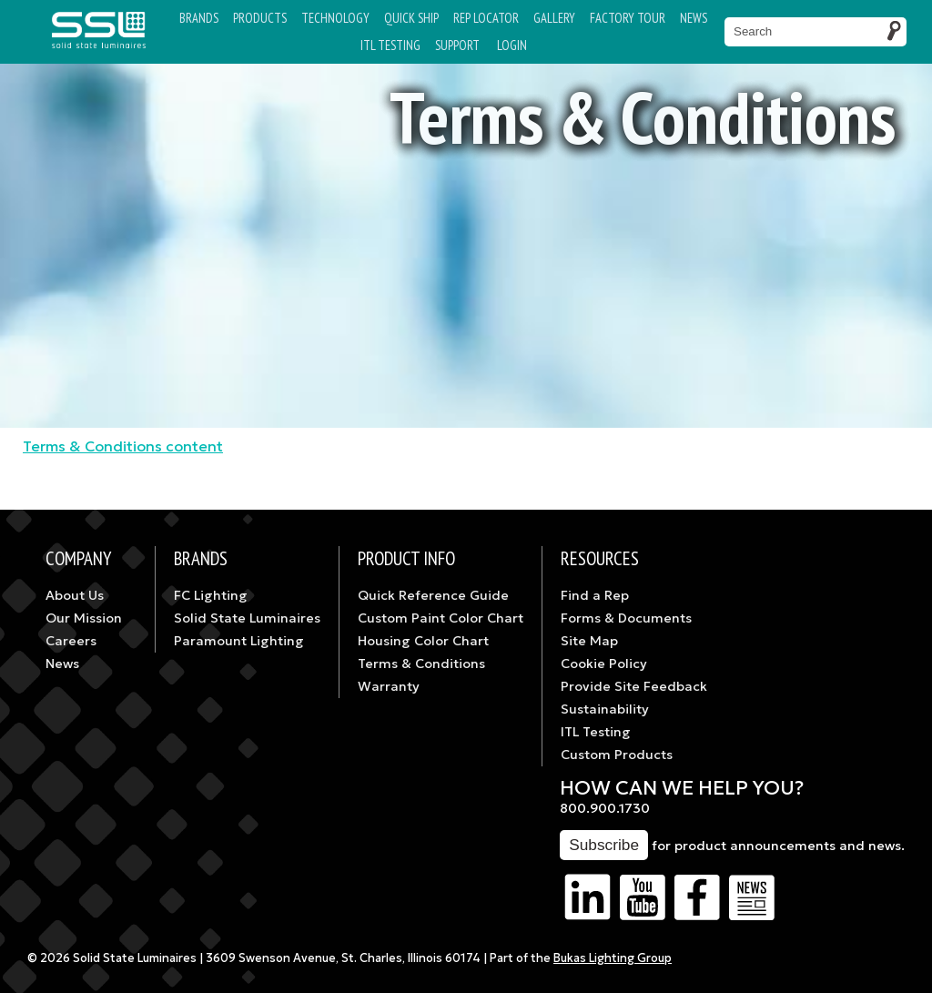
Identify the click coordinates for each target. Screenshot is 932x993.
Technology (335, 17)
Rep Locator (486, 17)
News (693, 17)
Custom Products (617, 754)
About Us (75, 595)
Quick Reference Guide (433, 595)
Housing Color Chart (423, 641)
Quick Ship (411, 17)
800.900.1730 (605, 808)
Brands (198, 17)
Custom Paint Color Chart (440, 618)
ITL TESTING (390, 45)
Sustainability (605, 709)
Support (457, 45)
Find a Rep (595, 595)
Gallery (554, 17)
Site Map (589, 641)
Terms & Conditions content (123, 446)
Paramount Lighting (239, 641)
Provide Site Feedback (634, 686)
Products (260, 17)
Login (512, 45)
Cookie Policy (604, 663)
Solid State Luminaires (247, 618)
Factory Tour (627, 17)
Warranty (389, 686)
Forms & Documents (626, 618)
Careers (71, 641)
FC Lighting (211, 595)
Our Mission (84, 618)
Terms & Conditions (421, 663)
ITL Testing (596, 732)
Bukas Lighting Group (612, 958)
